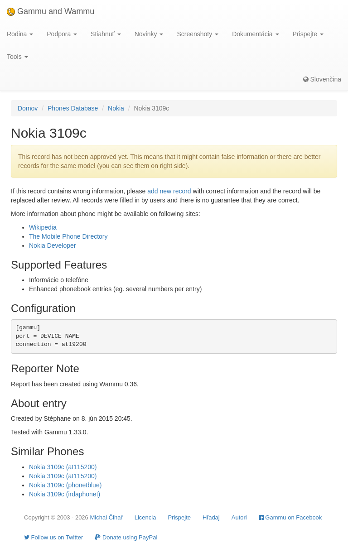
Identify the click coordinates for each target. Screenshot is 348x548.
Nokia (116, 108)
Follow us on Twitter (53, 537)
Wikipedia (43, 227)
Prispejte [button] (308, 34)
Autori (239, 517)
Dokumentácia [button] (255, 34)
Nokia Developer (52, 245)
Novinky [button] (149, 34)
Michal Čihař (106, 517)
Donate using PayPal (126, 537)
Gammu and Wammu (50, 11)
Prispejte (179, 517)
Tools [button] (17, 56)
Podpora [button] (62, 34)
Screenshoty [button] (197, 34)
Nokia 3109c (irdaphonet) (64, 494)
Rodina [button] (20, 34)
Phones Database (73, 108)
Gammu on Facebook (290, 517)
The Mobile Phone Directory (68, 236)
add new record (169, 191)
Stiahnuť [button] (106, 34)
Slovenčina (322, 79)
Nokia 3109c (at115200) (63, 467)
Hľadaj (211, 517)
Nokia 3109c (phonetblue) (65, 485)
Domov (28, 108)
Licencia (145, 517)
